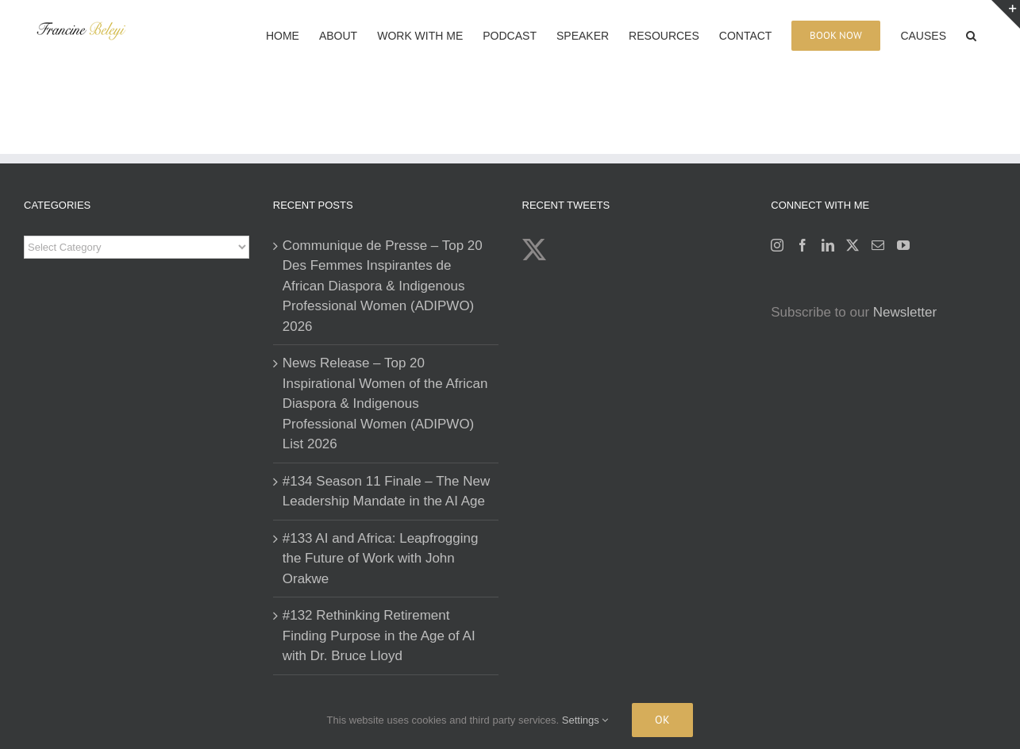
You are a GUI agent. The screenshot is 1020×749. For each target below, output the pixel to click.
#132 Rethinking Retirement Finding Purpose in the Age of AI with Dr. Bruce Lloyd (379, 635)
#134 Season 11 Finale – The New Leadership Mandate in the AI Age (386, 491)
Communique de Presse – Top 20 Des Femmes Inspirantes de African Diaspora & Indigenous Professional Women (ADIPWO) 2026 (383, 286)
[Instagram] (777, 245)
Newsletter (905, 312)
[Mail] (878, 245)
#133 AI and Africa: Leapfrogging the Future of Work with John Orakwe (381, 558)
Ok (662, 720)
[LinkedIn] (828, 245)
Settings (585, 720)
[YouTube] (903, 245)
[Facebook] (802, 245)
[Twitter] (852, 245)
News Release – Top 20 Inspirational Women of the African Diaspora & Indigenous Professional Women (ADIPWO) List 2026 (385, 403)
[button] (971, 34)
